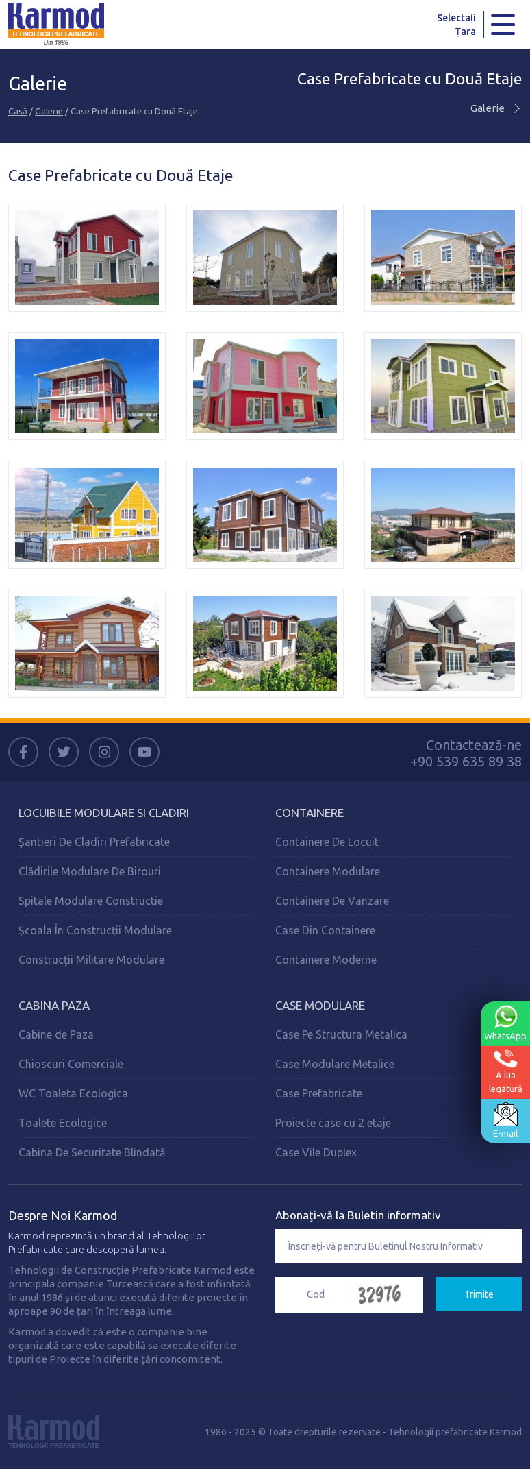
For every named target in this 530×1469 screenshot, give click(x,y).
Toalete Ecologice (62, 1123)
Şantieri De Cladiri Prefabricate (94, 842)
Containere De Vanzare (332, 901)
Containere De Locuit (327, 842)
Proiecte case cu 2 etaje (333, 1123)
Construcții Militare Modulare (91, 960)
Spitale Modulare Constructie (90, 901)
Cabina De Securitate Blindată (91, 1152)
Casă (17, 111)
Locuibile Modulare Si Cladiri (103, 812)
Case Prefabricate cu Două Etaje (409, 78)
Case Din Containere (325, 930)
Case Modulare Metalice (334, 1064)
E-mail (505, 1120)
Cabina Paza (54, 1005)
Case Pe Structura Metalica (341, 1034)
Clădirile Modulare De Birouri (89, 871)
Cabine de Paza (56, 1034)
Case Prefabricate (318, 1093)
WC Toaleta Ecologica (73, 1093)
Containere (309, 812)
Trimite (479, 1294)
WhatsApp (505, 1023)
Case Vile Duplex (316, 1152)
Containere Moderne (326, 960)
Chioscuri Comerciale (70, 1064)
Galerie (49, 111)
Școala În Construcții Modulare (95, 930)
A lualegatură (505, 1071)
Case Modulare (320, 1005)
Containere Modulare (327, 871)
